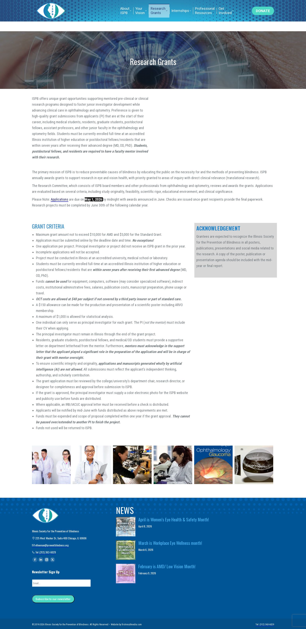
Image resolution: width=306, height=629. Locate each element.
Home (209, 5)
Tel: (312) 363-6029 (233, 5)
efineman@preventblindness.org (127, 5)
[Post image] (125, 526)
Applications (59, 199)
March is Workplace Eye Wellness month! (170, 542)
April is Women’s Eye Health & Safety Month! (173, 519)
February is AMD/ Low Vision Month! (167, 566)
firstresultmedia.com (132, 623)
